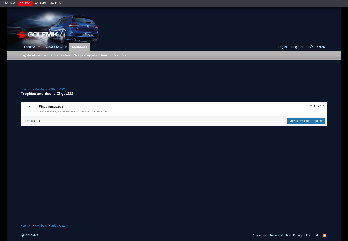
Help (317, 235)
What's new (53, 47)
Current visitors (60, 55)
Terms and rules (280, 235)
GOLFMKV (55, 3)
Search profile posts (113, 55)
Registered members (34, 55)
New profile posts (85, 55)
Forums (30, 47)
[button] (39, 47)
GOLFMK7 (25, 3)
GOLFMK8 (9, 3)
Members (79, 47)
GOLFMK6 (40, 3)
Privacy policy (301, 235)
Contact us (260, 235)
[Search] (317, 47)
